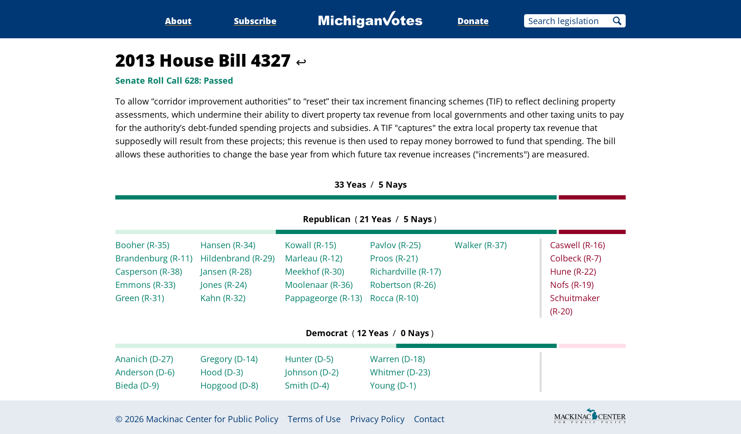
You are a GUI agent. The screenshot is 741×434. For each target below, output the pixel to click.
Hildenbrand (237, 258)
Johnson (311, 372)
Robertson (403, 284)
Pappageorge (323, 298)
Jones (223, 284)
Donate (473, 20)
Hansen (227, 245)
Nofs (572, 284)
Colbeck (575, 258)
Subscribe (255, 20)
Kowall (310, 245)
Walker (481, 245)
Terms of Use (314, 419)
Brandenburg (153, 258)
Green (139, 298)
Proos (394, 258)
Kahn (222, 298)
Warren (397, 359)
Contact (429, 419)
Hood (221, 372)
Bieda (137, 385)
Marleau (313, 258)
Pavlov (395, 245)
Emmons (145, 284)
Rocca (394, 298)
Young (393, 385)
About (178, 20)
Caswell (577, 245)
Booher (142, 245)
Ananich (144, 359)
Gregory (229, 359)
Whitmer (400, 372)
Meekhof (314, 271)
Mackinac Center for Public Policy (212, 419)
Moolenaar (319, 284)
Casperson (148, 271)
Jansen (225, 271)
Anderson (144, 372)
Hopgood (229, 385)
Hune (573, 271)
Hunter (309, 359)
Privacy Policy (377, 419)
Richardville (405, 271)
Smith (307, 385)
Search (617, 20)
